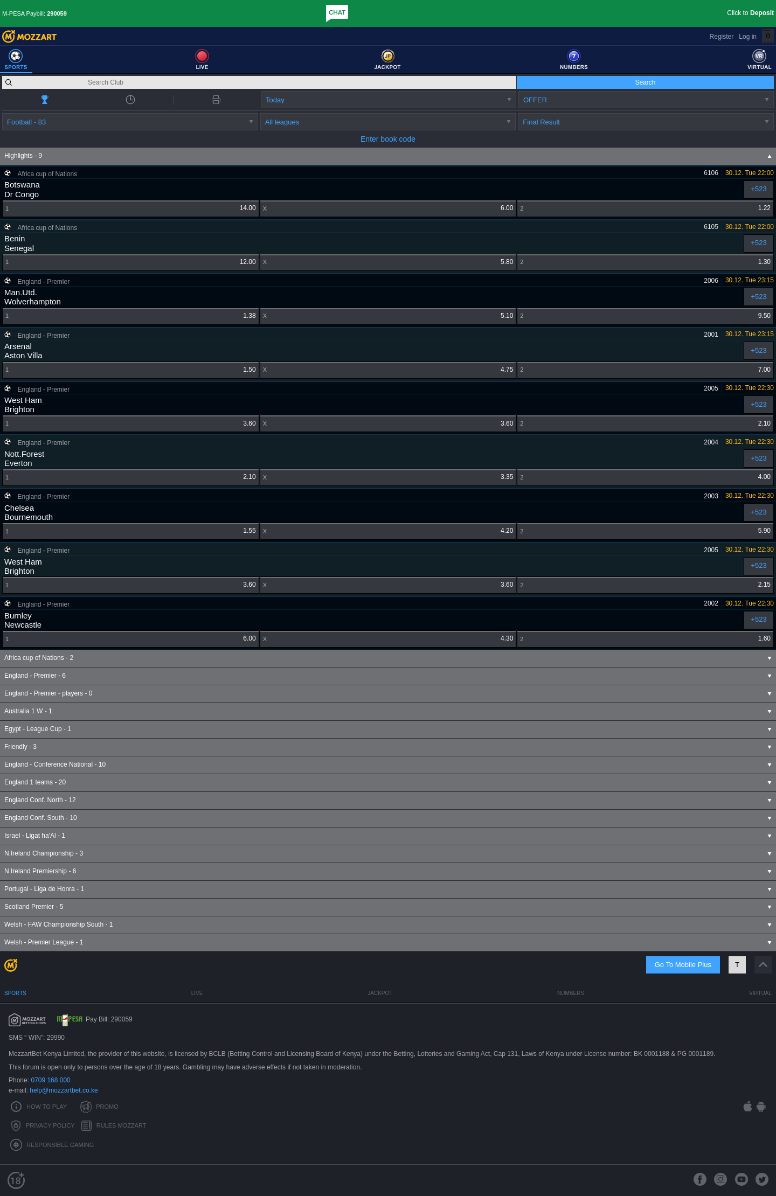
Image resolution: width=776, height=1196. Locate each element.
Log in (748, 36)
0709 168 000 (50, 1080)
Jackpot (380, 993)
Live (197, 993)
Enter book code (388, 139)
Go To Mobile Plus (683, 965)
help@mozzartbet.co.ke (64, 1090)
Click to (750, 13)
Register (722, 36)
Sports (15, 993)
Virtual (760, 993)
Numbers (570, 993)
